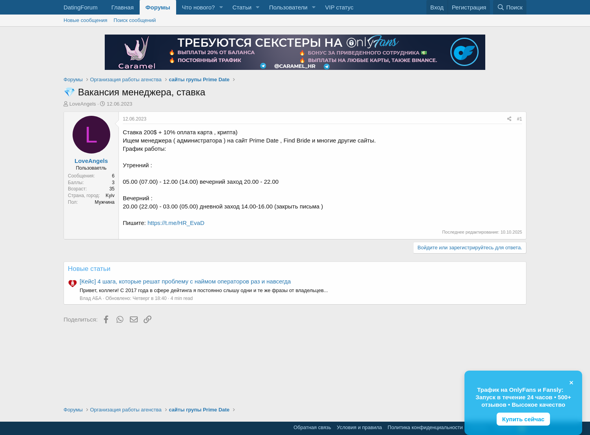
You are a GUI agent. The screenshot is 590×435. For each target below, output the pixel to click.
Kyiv (110, 195)
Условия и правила (359, 427)
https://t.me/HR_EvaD (176, 222)
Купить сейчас (523, 419)
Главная (122, 7)
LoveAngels (82, 104)
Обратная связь (312, 427)
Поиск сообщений (135, 20)
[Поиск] (509, 7)
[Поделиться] (509, 119)
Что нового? (198, 7)
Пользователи (288, 7)
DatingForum (81, 7)
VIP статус (339, 7)
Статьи (241, 7)
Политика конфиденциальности (425, 427)
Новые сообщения (85, 20)
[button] (220, 7)
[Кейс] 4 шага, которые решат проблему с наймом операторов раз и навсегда (185, 281)
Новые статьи (89, 268)
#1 (519, 119)
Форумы (158, 7)
